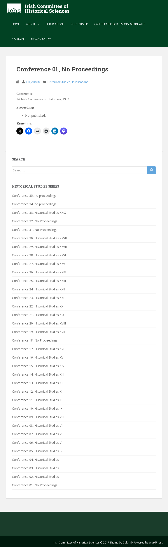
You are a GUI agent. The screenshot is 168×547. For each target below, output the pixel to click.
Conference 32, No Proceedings (34, 221)
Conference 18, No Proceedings (34, 340)
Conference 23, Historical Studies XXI (38, 298)
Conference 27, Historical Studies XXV (38, 264)
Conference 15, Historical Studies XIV (38, 366)
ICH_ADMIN (33, 82)
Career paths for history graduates (119, 24)
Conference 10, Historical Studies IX (37, 408)
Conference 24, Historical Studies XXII (38, 289)
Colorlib (128, 542)
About (30, 24)
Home (15, 24)
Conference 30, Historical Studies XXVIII (40, 238)
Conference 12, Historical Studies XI (37, 391)
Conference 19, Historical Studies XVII (38, 332)
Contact (18, 39)
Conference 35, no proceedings (34, 195)
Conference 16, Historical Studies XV (37, 357)
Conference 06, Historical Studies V (36, 442)
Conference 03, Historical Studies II (36, 468)
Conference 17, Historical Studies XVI (38, 349)
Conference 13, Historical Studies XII (37, 383)
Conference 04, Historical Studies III (37, 459)
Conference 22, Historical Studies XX (37, 306)
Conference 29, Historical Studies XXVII (39, 247)
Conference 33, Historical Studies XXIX (39, 213)
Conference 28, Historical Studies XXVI (39, 255)
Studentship (79, 24)
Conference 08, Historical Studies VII (37, 425)
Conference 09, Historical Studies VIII (38, 417)
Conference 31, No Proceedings (34, 230)
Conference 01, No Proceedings (34, 485)
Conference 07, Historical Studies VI (37, 434)
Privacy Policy (41, 39)
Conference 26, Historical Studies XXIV (39, 272)
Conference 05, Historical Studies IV (37, 451)
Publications (55, 24)
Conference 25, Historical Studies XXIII (39, 281)
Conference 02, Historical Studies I (36, 477)
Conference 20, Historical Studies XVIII (39, 323)
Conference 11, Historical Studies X (36, 400)
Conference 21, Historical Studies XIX (38, 315)
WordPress (156, 542)
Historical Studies (58, 82)
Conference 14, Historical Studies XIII (38, 374)
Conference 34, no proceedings (34, 204)
